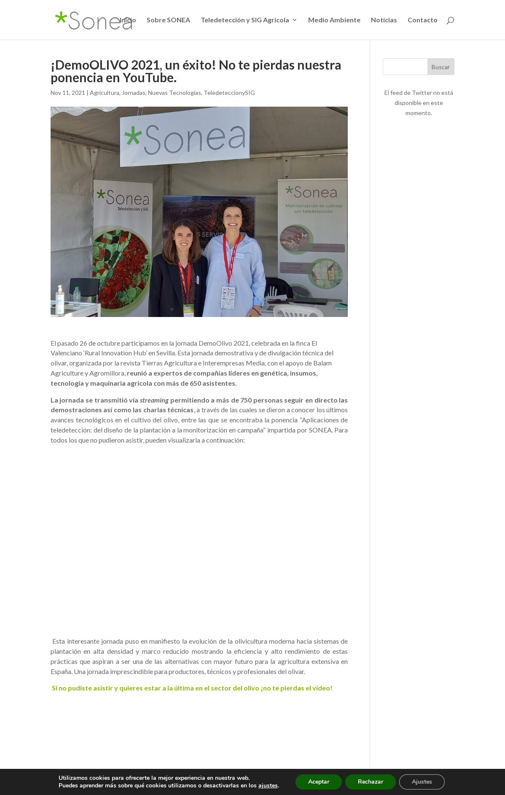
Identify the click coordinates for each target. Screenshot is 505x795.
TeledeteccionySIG (229, 92)
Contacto (423, 20)
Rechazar (370, 782)
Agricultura (104, 92)
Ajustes (422, 782)
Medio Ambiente (334, 20)
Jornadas (133, 92)
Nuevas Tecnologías (174, 92)
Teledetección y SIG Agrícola (245, 20)
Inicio (128, 20)
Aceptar (318, 782)
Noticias (384, 20)
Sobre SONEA (168, 20)
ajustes (268, 786)
